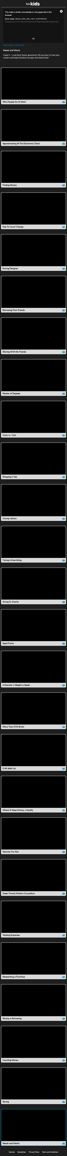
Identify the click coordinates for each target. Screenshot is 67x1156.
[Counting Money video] (33, 1044)
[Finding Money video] (33, 169)
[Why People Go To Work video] (33, 86)
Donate (12, 1152)
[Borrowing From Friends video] (33, 294)
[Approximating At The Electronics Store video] (33, 127)
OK (33, 39)
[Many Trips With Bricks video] (33, 710)
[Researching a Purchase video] (33, 960)
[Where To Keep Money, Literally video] (33, 794)
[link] (32, 5)
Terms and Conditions (50, 1152)
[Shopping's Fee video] (33, 461)
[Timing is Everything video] (33, 544)
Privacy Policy (34, 1152)
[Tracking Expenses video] (33, 919)
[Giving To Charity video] (33, 586)
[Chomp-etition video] (33, 502)
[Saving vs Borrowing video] (33, 1002)
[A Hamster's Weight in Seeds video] (33, 669)
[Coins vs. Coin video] (33, 419)
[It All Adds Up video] (33, 752)
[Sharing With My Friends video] (33, 336)
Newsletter (22, 1152)
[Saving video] (33, 1086)
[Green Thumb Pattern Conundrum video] (33, 877)
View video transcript (13, 45)
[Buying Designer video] (33, 252)
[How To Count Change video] (33, 210)
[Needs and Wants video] (33, 1127)
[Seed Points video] (33, 627)
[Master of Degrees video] (33, 377)
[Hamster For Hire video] (33, 835)
